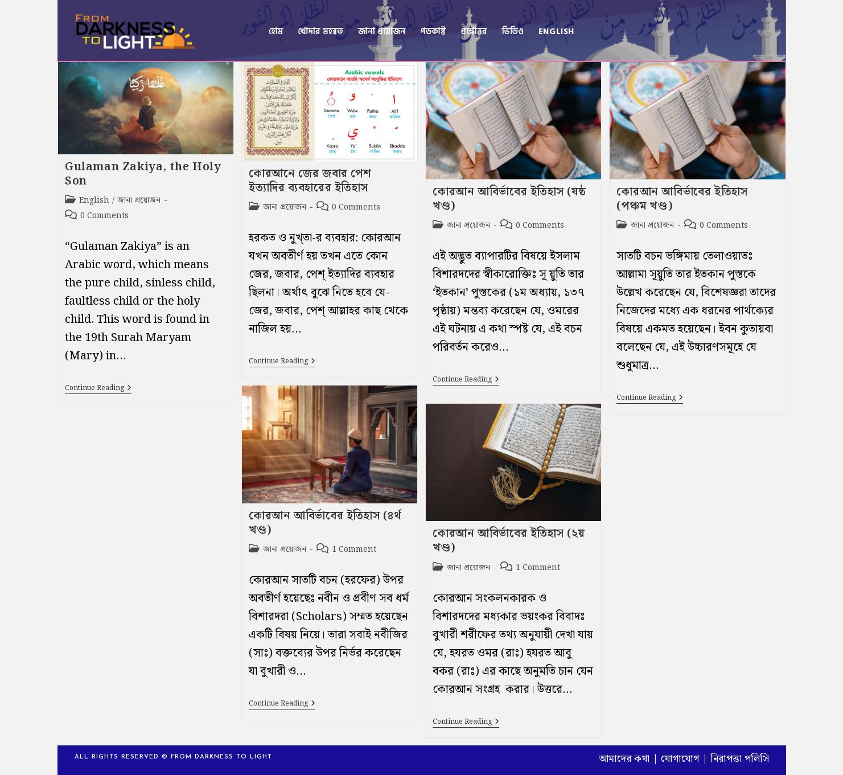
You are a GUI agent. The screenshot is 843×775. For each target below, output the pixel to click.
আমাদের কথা (624, 759)
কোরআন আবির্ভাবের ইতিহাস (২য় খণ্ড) (509, 540)
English (94, 200)
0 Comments (104, 216)
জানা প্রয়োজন (139, 200)
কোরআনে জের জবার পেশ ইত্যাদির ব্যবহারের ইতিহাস (310, 181)
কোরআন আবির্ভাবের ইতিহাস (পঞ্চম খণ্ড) (681, 199)
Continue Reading (98, 389)
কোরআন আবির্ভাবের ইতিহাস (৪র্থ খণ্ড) (325, 523)
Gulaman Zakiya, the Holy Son (143, 174)
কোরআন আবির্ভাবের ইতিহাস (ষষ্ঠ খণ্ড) (509, 199)
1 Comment (354, 549)
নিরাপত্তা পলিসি (739, 759)
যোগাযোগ (680, 759)
